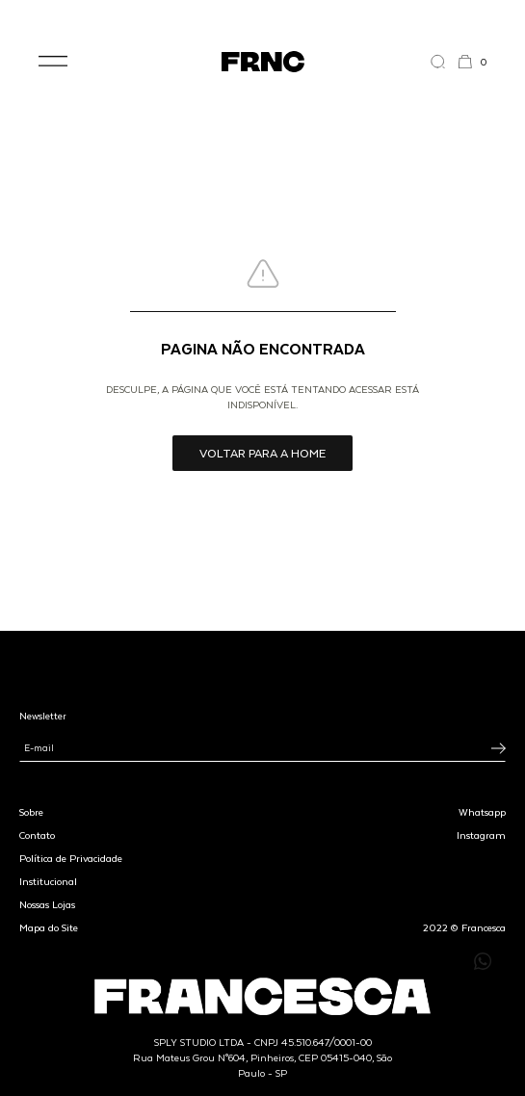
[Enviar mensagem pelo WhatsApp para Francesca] (482, 961)
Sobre (31, 812)
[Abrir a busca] (444, 61)
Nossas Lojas (47, 904)
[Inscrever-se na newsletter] (498, 748)
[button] (53, 61)
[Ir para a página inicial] (263, 61)
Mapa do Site (48, 927)
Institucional (48, 881)
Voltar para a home (262, 452)
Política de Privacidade (70, 858)
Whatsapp (482, 812)
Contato (37, 835)
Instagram (481, 835)
